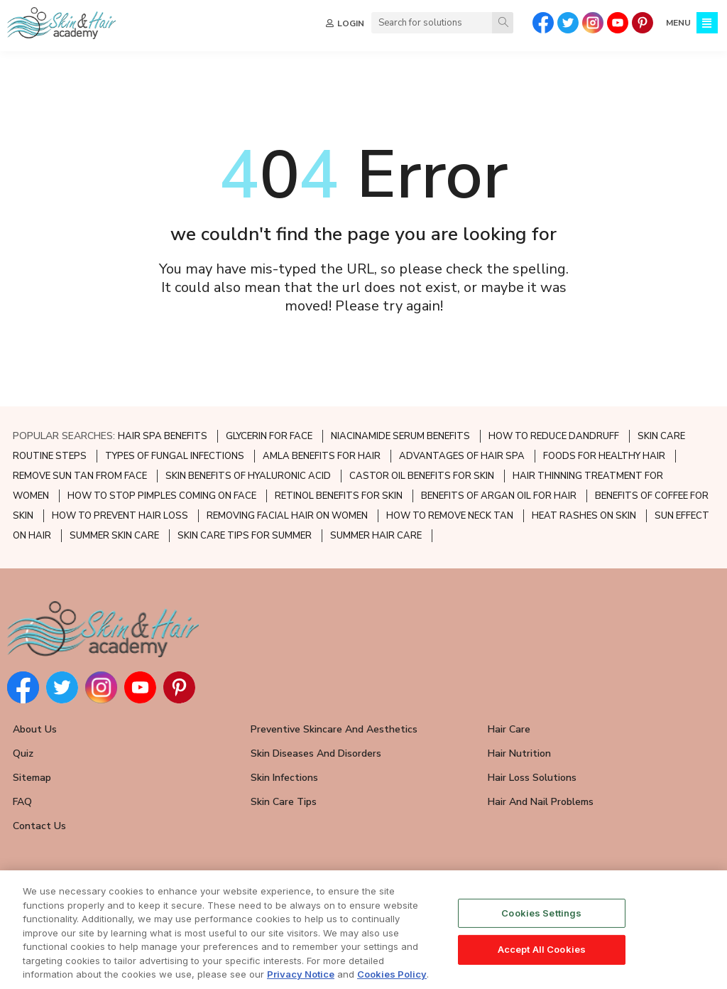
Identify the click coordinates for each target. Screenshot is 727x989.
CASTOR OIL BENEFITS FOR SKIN (421, 476)
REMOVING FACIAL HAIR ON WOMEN (287, 515)
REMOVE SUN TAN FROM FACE (80, 476)
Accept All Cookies (542, 952)
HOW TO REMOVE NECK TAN (449, 515)
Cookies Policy (392, 977)
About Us (35, 729)
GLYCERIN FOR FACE (269, 436)
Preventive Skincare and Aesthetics (334, 729)
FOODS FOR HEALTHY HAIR (604, 456)
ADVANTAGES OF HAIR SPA (462, 456)
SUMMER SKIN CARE (114, 535)
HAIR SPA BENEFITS (162, 436)
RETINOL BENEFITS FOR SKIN (339, 496)
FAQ (22, 802)
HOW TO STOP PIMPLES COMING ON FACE (161, 496)
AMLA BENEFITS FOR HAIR (322, 456)
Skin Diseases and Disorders (316, 753)
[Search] (502, 22)
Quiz (23, 753)
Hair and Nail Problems (541, 802)
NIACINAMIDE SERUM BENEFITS (400, 436)
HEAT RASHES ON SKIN (584, 515)
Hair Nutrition (519, 753)
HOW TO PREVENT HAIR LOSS (120, 515)
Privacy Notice (300, 977)
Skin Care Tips (284, 802)
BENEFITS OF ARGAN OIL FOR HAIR (498, 496)
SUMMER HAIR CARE (376, 535)
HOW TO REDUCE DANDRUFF (553, 436)
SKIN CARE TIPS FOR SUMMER (244, 535)
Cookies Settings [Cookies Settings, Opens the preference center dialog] (541, 915)
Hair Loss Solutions (532, 777)
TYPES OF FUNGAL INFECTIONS (174, 456)
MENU (678, 22)
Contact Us (39, 826)
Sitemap (32, 777)
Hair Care (509, 729)
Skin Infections (284, 777)
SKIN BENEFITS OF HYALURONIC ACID (248, 476)
